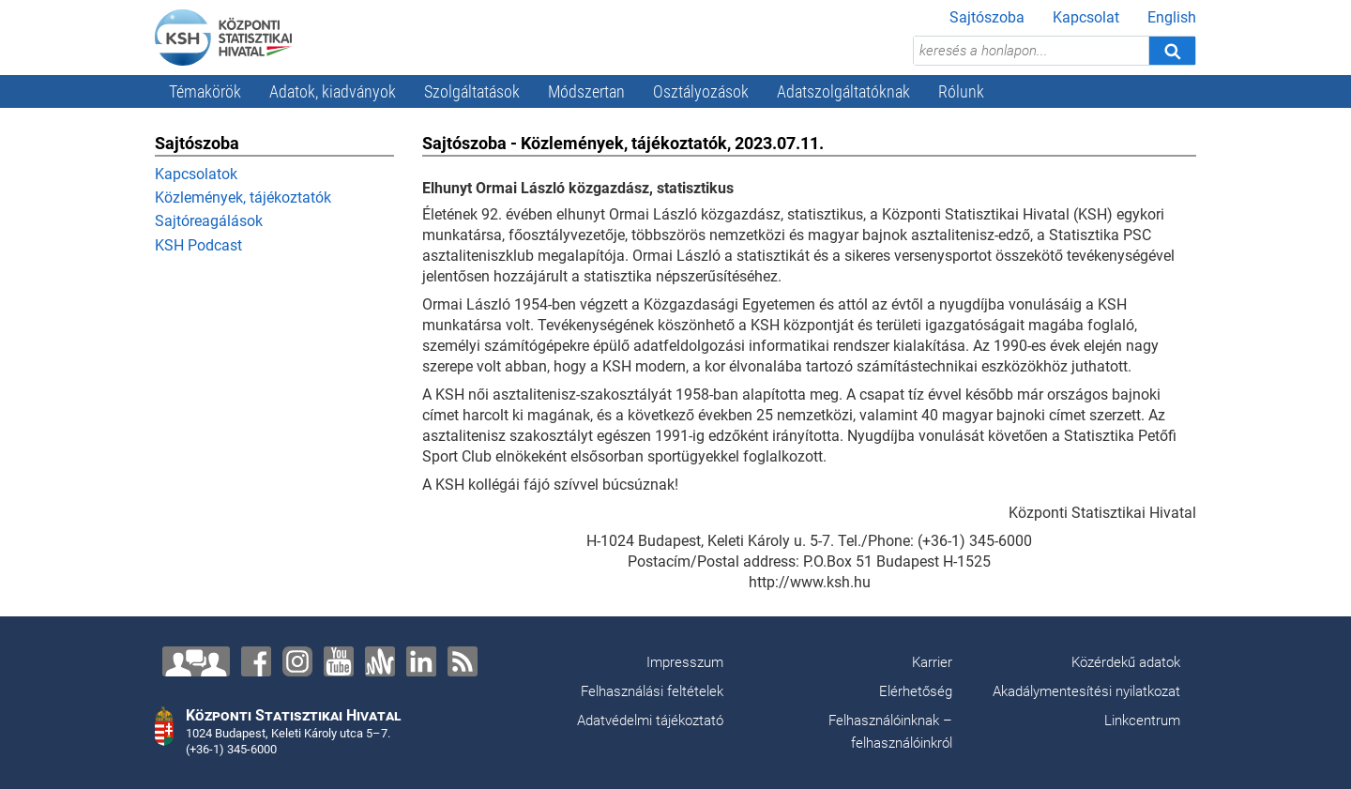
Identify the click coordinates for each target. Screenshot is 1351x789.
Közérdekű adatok (1125, 662)
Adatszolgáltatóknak (843, 91)
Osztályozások (701, 91)
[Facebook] (256, 661)
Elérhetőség (915, 691)
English (1171, 17)
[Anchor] (380, 661)
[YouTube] (339, 661)
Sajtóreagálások (209, 221)
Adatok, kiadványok (332, 91)
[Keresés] (1171, 51)
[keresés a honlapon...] (1031, 51)
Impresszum (684, 662)
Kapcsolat (1086, 17)
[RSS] (463, 661)
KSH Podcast (198, 245)
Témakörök (205, 91)
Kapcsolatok (196, 174)
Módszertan (586, 91)
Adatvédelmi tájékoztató (650, 720)
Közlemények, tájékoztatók (243, 197)
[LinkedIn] (421, 661)
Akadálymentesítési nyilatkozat (1086, 691)
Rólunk (961, 91)
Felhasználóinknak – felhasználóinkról (890, 731)
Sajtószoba (987, 17)
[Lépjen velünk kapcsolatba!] (196, 661)
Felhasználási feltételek (652, 691)
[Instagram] (297, 661)
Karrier (932, 662)
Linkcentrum (1142, 720)
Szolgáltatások (472, 91)
